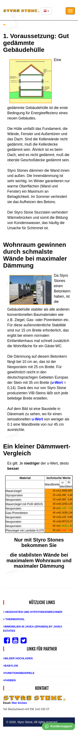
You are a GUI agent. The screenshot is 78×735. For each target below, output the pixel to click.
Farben (9, 680)
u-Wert (57, 382)
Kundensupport (58, 726)
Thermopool (14, 619)
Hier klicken (19, 703)
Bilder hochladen (18, 658)
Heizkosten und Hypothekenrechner (32, 611)
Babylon (10, 665)
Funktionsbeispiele (19, 673)
